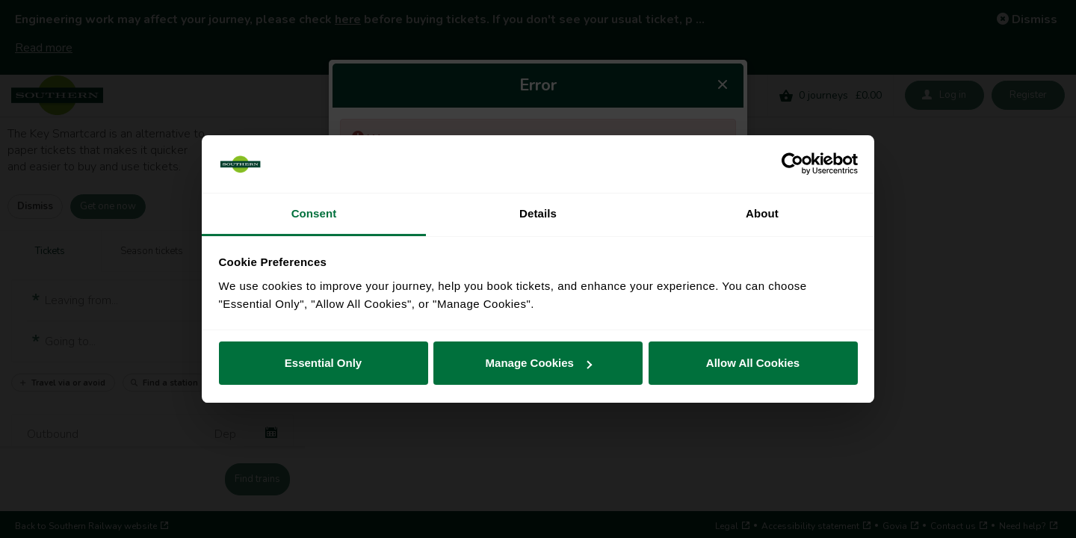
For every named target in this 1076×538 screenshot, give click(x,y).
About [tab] (762, 213)
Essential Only (323, 362)
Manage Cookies (539, 362)
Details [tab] (538, 213)
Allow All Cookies (753, 362)
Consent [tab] (314, 213)
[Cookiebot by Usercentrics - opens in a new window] (792, 164)
